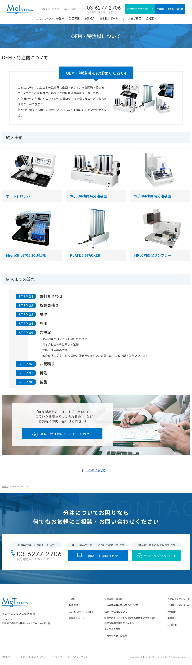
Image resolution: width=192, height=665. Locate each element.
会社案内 (151, 18)
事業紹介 (89, 18)
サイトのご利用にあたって (29, 657)
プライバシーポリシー (78, 657)
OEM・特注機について (115, 611)
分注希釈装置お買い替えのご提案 (121, 605)
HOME (5, 486)
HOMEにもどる (96, 470)
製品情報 (74, 18)
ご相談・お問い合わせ (178, 605)
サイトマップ (55, 657)
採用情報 (171, 624)
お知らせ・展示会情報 (64, 9)
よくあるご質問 (132, 18)
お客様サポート (109, 18)
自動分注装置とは (113, 598)
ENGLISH (45, 9)
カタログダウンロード (178, 598)
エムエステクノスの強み (50, 18)
